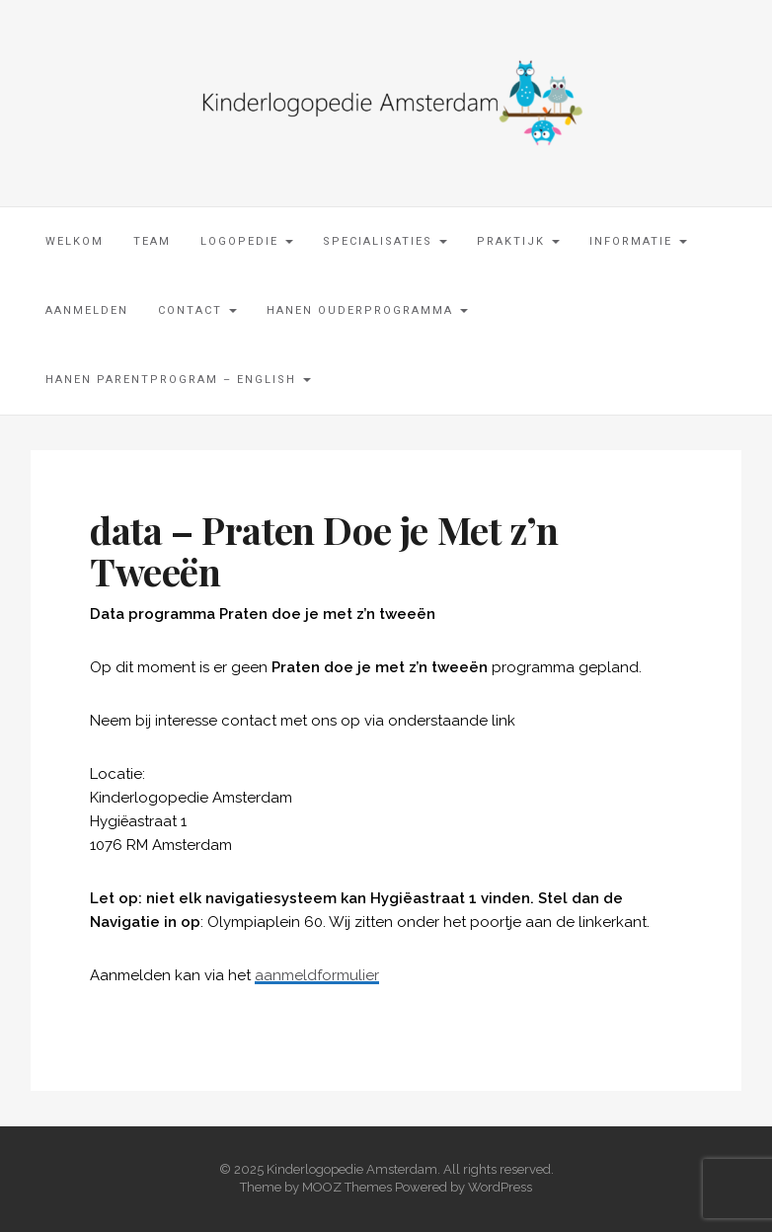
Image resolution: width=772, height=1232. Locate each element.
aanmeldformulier (317, 975)
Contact (197, 310)
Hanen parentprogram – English (178, 379)
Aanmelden (86, 310)
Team (152, 241)
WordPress (500, 1187)
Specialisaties (385, 241)
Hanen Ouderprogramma (367, 310)
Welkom (74, 241)
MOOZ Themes (347, 1187)
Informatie (638, 241)
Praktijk (518, 241)
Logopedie (246, 241)
